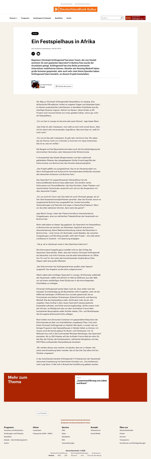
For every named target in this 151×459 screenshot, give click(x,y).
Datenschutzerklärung (58, 453)
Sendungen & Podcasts (42, 18)
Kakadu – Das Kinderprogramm (15, 440)
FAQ (63, 430)
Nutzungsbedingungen (79, 453)
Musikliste (59, 18)
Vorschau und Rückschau (13, 430)
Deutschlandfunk (66, 4)
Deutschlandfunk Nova (82, 4)
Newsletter (66, 437)
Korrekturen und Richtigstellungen (133, 443)
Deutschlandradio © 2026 (75, 451)
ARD (59, 455)
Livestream (37, 430)
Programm (25, 18)
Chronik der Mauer (94, 455)
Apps (64, 433)
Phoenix (74, 455)
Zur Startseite (42, 413)
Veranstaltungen (68, 443)
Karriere (123, 437)
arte (82, 455)
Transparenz (124, 440)
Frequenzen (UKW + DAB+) (42, 433)
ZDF (65, 455)
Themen (13, 18)
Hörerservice (95, 430)
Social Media (95, 433)
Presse (122, 433)
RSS (63, 440)
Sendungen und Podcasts (13, 433)
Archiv (69, 18)
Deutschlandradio (126, 430)
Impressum (96, 453)
